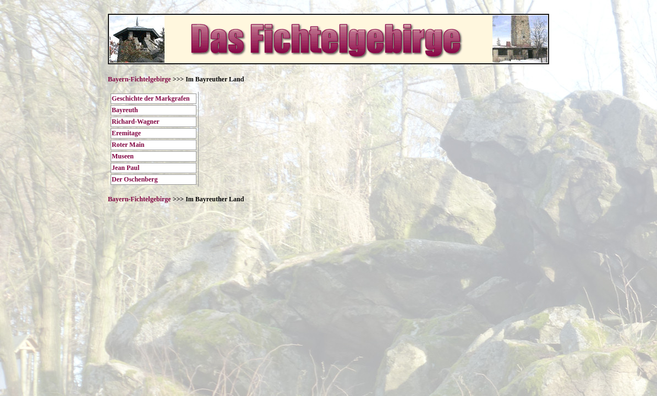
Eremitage (126, 133)
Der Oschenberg (134, 179)
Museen (123, 156)
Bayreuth (125, 110)
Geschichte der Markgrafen (151, 98)
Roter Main (128, 144)
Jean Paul (125, 168)
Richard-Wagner (136, 121)
